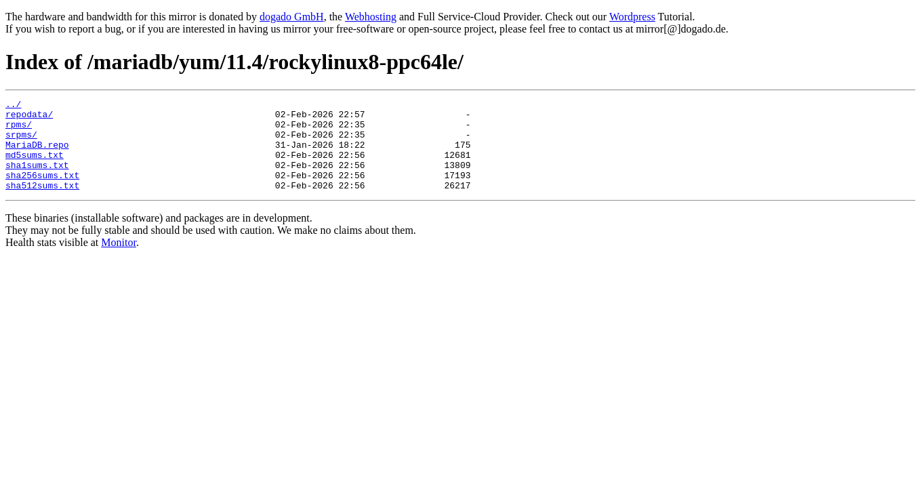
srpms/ (21, 142)
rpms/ (18, 130)
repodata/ (29, 118)
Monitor (118, 260)
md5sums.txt (34, 167)
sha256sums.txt (42, 191)
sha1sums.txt (37, 179)
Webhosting (370, 16)
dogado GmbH (292, 16)
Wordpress (632, 16)
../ (13, 106)
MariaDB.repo (37, 154)
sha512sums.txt (42, 203)
